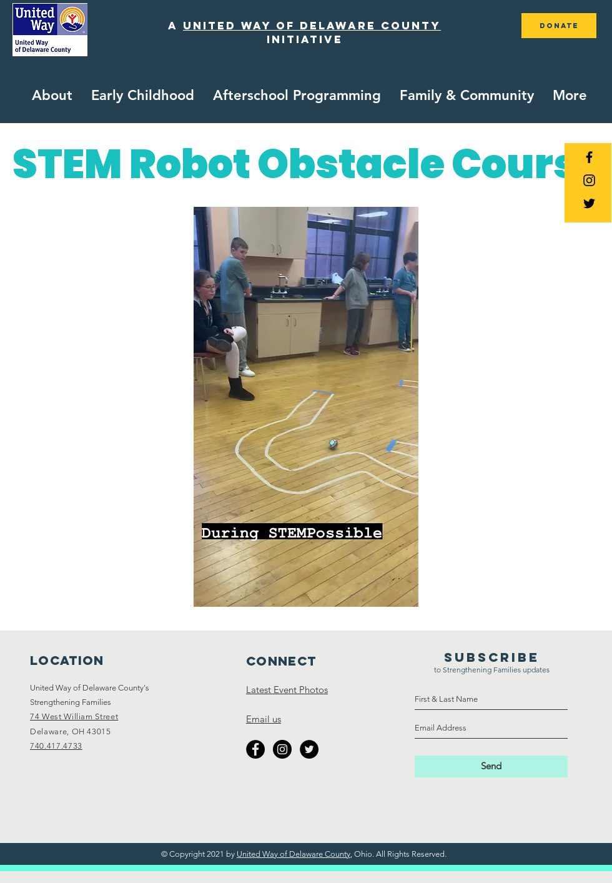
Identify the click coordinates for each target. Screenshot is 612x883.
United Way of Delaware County (293, 854)
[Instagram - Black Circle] (282, 749)
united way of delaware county (312, 25)
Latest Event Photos (287, 690)
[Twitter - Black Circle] (309, 749)
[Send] (491, 766)
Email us (263, 719)
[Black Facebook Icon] (589, 157)
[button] (143, 95)
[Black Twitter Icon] (589, 203)
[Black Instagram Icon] (589, 180)
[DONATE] (558, 25)
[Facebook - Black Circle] (255, 749)
